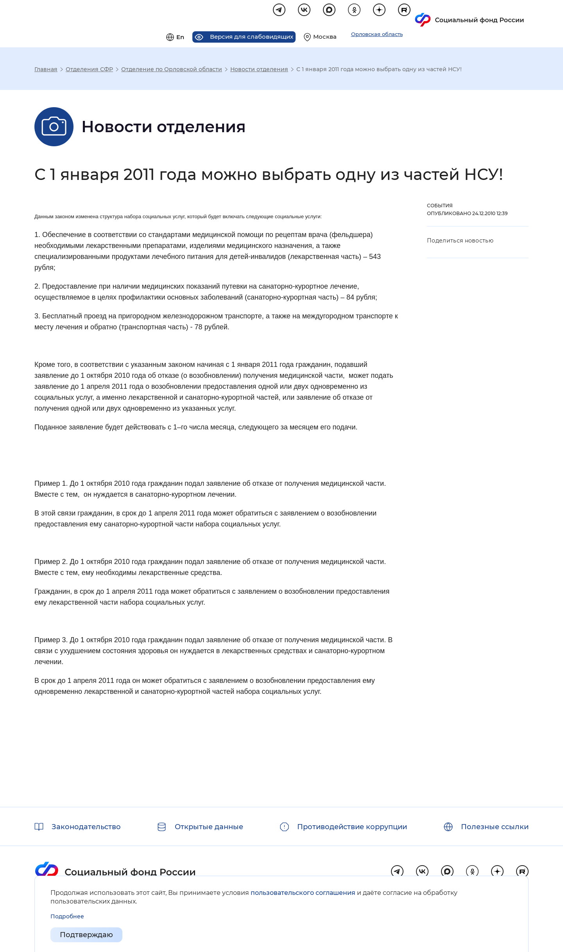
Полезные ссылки (495, 826)
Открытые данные (209, 826)
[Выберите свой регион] (436, 14)
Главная (45, 70)
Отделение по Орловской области (171, 70)
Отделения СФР (89, 70)
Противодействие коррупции (352, 826)
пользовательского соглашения (303, 892)
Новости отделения (259, 70)
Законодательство (86, 826)
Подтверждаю (86, 934)
